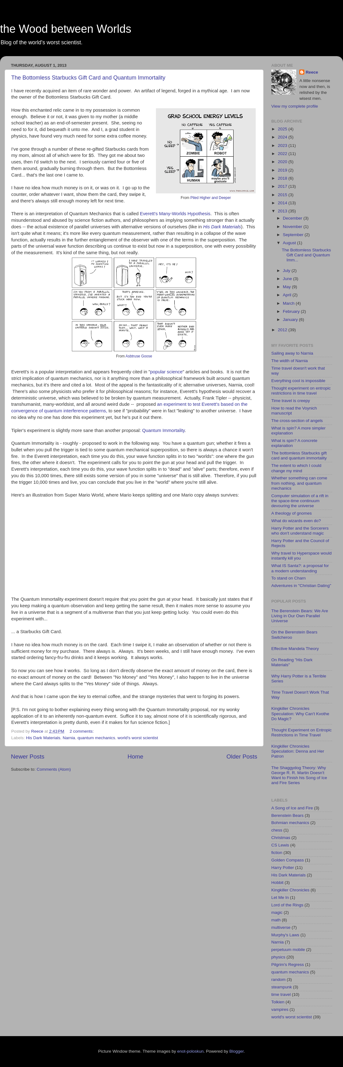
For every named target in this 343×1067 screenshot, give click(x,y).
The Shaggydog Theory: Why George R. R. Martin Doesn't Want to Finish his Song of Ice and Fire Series (299, 775)
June (288, 278)
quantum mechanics (96, 737)
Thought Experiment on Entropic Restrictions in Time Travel (301, 732)
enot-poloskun (190, 1051)
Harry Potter (282, 867)
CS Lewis (280, 845)
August (290, 242)
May (287, 286)
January (291, 319)
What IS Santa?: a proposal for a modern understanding (300, 568)
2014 (283, 203)
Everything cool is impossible (298, 380)
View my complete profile (294, 106)
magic (277, 912)
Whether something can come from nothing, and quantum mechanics (299, 483)
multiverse (281, 927)
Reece (312, 72)
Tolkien (277, 1002)
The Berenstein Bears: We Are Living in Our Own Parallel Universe (299, 616)
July (287, 270)
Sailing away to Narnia (292, 353)
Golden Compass (287, 860)
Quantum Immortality (163, 430)
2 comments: (82, 731)
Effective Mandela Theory (295, 648)
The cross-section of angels (297, 420)
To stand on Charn (288, 578)
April (287, 295)
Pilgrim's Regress (287, 964)
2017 (283, 186)
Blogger (236, 1051)
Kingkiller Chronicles (290, 890)
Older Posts (241, 756)
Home (135, 756)
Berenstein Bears (287, 815)
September (294, 234)
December (293, 218)
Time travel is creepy (290, 400)
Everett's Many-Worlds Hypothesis (175, 213)
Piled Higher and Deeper (210, 198)
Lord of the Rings (287, 905)
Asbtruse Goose (139, 356)
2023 (283, 145)
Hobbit (277, 882)
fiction (276, 852)
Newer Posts (27, 756)
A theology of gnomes (291, 513)
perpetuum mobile (288, 949)
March (289, 303)
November (293, 226)
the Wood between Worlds (65, 28)
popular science (166, 371)
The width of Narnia (289, 360)
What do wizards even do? (296, 520)
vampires (279, 1009)
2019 (283, 170)
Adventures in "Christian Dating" (301, 585)
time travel (281, 994)
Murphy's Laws (285, 935)
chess (276, 830)
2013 (283, 211)
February (292, 311)
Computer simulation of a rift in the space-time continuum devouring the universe (299, 500)
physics (278, 957)
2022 (283, 153)
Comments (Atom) (54, 769)
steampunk (281, 987)
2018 (283, 178)
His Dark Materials (222, 226)
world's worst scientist (138, 737)
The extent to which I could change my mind (296, 468)
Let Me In (280, 897)
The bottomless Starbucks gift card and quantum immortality (299, 455)
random (278, 979)
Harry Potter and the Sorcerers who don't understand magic (300, 531)
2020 (283, 161)
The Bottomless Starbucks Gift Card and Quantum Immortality (88, 78)
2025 (283, 129)
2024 (283, 137)
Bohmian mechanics (290, 822)
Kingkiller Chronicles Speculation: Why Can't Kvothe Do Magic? (300, 713)
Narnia (69, 737)
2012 (283, 329)
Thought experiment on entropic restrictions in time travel (301, 390)
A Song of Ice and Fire (292, 808)
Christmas (280, 837)
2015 (283, 194)
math (276, 920)
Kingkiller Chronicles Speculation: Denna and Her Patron (297, 751)
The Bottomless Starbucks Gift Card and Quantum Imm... (306, 255)
